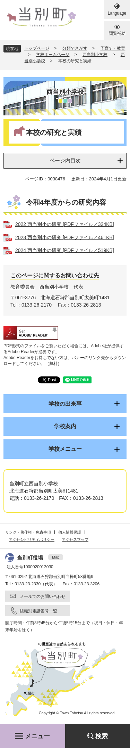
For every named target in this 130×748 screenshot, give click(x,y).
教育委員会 (22, 287)
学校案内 (65, 426)
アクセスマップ (75, 539)
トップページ (36, 48)
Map (55, 557)
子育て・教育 (112, 48)
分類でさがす (74, 48)
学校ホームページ (52, 54)
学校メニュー (65, 449)
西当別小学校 (95, 54)
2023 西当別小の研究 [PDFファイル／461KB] (64, 237)
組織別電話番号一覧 (38, 611)
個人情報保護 (69, 532)
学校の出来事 (65, 404)
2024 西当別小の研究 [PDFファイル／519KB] (64, 250)
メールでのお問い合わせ (43, 596)
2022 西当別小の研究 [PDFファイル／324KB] (64, 224)
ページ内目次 (65, 160)
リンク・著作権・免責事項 (28, 532)
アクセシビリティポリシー (31, 539)
